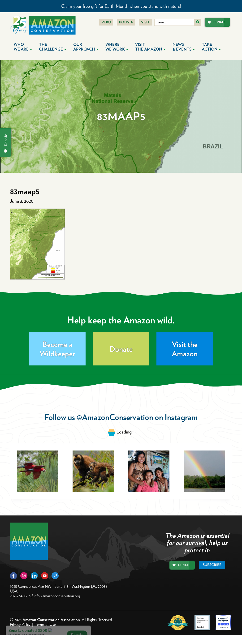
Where (116, 46)
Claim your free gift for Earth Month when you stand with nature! (121, 6)
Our (85, 46)
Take (211, 46)
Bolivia (126, 22)
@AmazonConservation (115, 417)
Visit (145, 22)
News (184, 46)
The (52, 46)
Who (23, 46)
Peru (106, 22)
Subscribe (212, 565)
